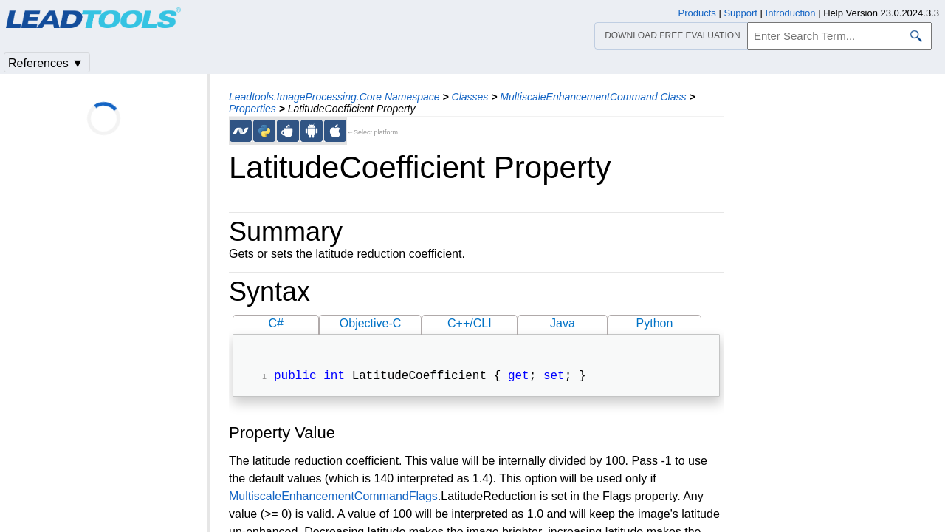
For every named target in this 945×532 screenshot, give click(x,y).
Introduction (791, 12)
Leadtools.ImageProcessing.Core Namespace (334, 97)
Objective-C (371, 323)
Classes (470, 97)
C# (276, 323)
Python (654, 323)
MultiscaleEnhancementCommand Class (593, 97)
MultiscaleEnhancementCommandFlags (333, 497)
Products (697, 12)
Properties (252, 109)
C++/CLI (469, 323)
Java (562, 323)
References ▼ (45, 63)
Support (740, 12)
